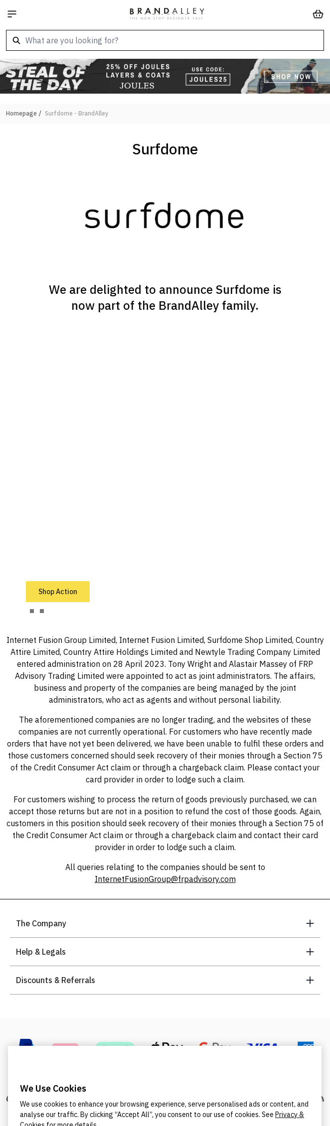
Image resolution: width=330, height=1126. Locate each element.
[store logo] (167, 14)
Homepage (21, 113)
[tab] (32, 611)
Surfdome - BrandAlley (76, 113)
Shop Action (57, 591)
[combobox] (165, 40)
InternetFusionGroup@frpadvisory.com (165, 879)
